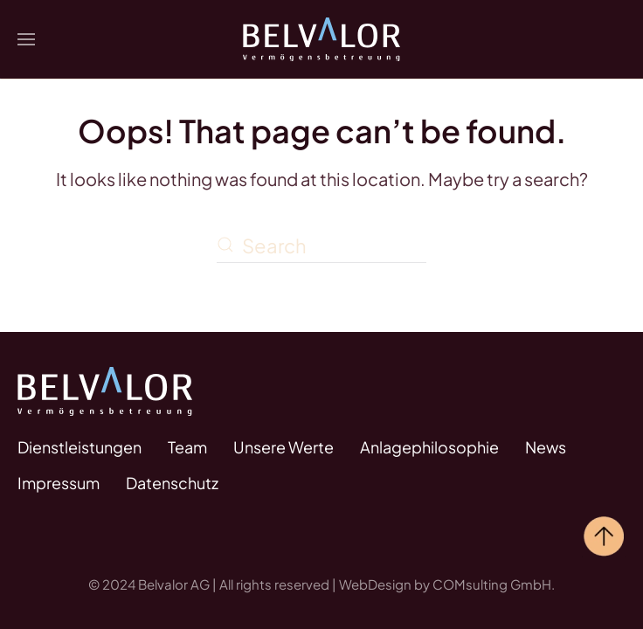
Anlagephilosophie (429, 447)
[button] (26, 39)
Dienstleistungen (79, 447)
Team (187, 447)
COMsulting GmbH (491, 584)
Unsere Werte (283, 447)
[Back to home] (321, 39)
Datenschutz (172, 483)
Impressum (58, 483)
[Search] (321, 246)
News (545, 447)
